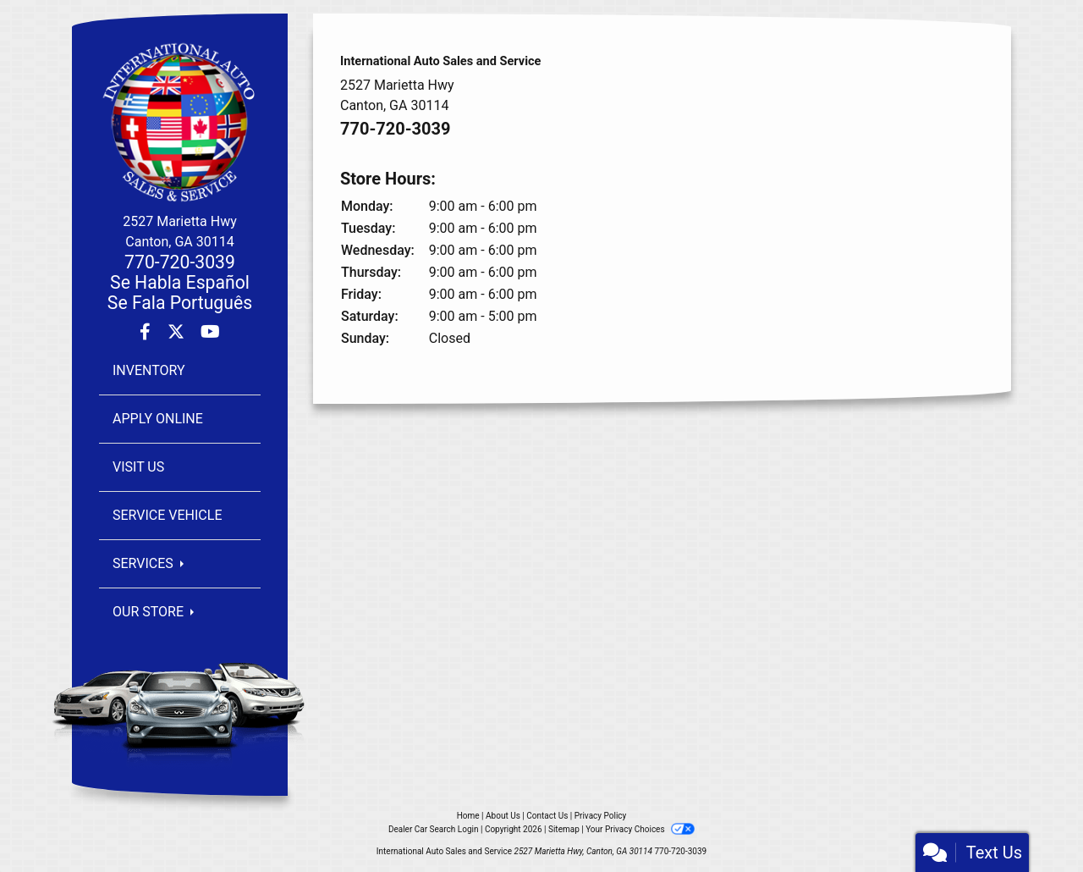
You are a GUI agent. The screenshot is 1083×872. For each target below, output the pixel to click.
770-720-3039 (179, 262)
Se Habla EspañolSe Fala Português (179, 292)
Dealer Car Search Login (433, 829)
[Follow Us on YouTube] (210, 333)
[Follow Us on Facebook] (147, 333)
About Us (503, 815)
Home (468, 815)
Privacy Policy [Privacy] (600, 815)
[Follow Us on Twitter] (178, 333)
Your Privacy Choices (640, 829)
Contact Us (547, 815)
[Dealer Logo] (180, 121)
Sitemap (564, 829)
